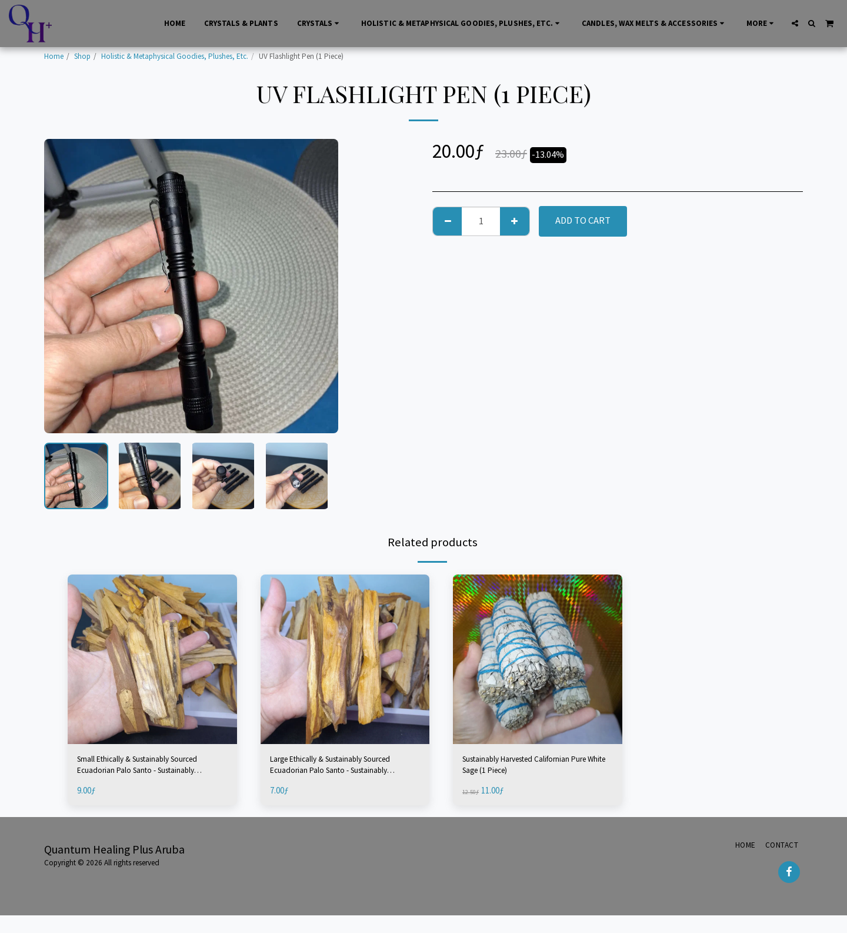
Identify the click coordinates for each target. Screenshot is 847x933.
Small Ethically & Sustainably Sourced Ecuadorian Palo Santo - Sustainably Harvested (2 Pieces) (144, 768)
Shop (82, 56)
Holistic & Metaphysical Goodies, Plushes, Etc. (174, 56)
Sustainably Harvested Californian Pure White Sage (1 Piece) (532, 767)
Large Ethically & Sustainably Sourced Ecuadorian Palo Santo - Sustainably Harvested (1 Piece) (337, 768)
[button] (795, 23)
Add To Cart (583, 220)
